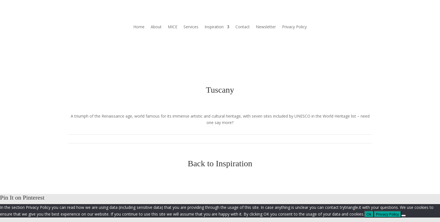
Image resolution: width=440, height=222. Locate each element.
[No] (403, 215)
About (156, 27)
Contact (242, 27)
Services (191, 27)
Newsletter (266, 27)
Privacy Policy (294, 27)
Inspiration (214, 27)
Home (139, 27)
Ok (369, 214)
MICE (172, 27)
